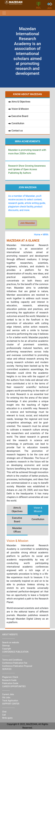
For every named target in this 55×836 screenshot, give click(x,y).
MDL (38, 5)
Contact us (17, 130)
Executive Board (19, 116)
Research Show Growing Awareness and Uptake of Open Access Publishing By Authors (27, 169)
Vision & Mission (20, 108)
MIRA (45, 234)
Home (37, 234)
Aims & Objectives (20, 101)
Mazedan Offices (17, 530)
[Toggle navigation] (4, 13)
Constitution (17, 123)
